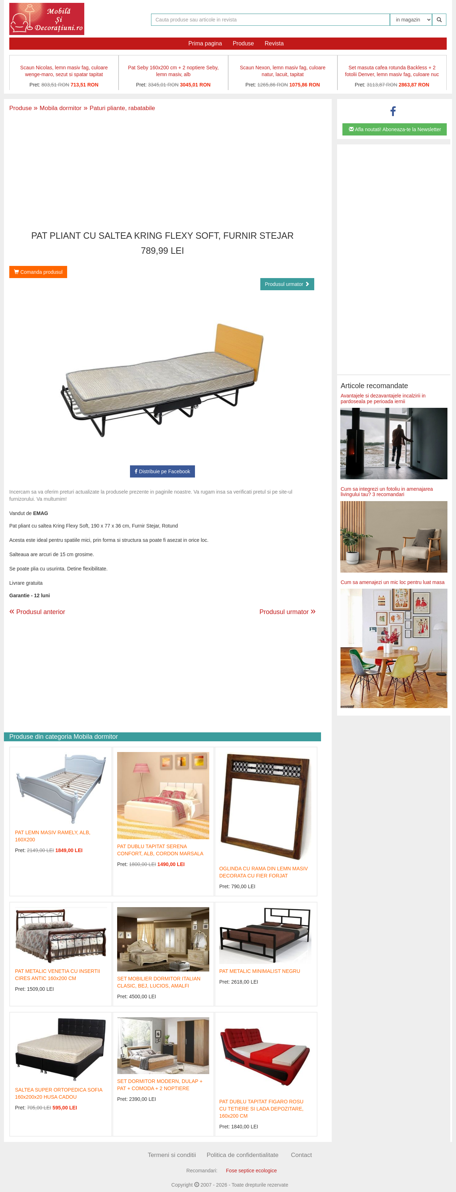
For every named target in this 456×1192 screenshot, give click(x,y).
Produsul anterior (37, 611)
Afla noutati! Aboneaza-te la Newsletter (395, 129)
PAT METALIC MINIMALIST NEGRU (259, 971)
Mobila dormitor (57, 108)
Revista (274, 43)
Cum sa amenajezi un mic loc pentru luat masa (393, 582)
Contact (301, 1155)
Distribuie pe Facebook (162, 471)
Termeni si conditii (172, 1155)
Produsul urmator (287, 284)
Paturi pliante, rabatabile (118, 108)
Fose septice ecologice (251, 1170)
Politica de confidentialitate (243, 1155)
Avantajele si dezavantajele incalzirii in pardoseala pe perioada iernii (383, 398)
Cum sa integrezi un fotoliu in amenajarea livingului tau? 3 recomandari (387, 491)
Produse (243, 43)
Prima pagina (205, 43)
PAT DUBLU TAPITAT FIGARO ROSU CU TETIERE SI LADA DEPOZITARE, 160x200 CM (261, 1109)
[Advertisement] (162, 172)
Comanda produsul (38, 272)
